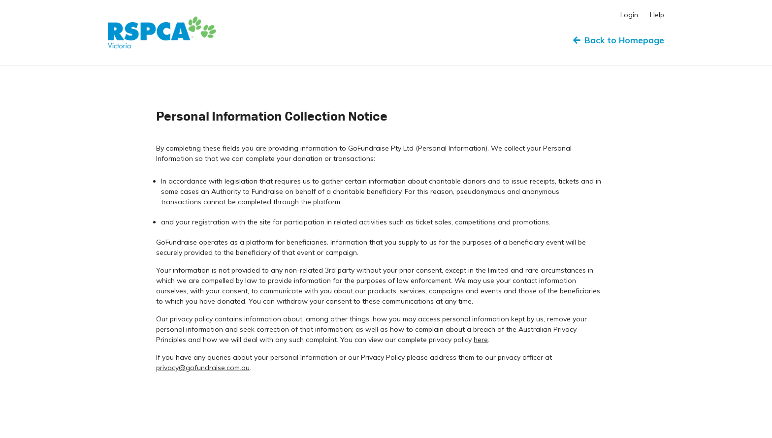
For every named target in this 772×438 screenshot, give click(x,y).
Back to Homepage (618, 40)
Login (629, 14)
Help (657, 14)
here (481, 339)
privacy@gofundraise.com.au (203, 367)
